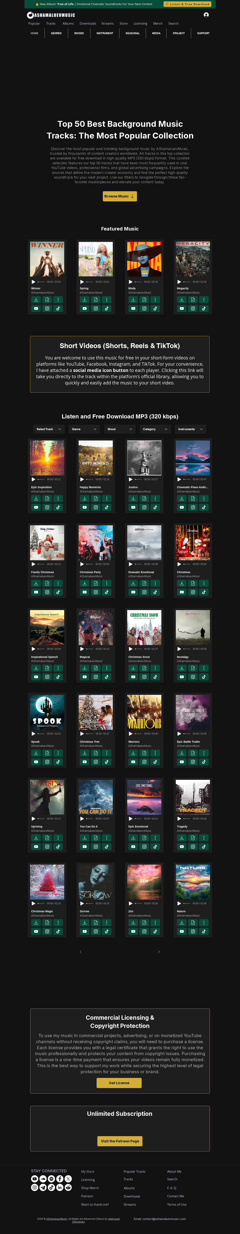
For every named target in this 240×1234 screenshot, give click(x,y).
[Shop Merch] (95, 1188)
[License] (47, 299)
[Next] (159, 952)
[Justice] (145, 487)
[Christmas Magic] (47, 911)
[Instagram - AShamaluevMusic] (34, 1187)
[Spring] (96, 288)
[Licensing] (140, 23)
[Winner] (47, 288)
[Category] (155, 429)
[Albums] (68, 23)
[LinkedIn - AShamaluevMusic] (59, 1187)
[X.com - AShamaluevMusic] (68, 1178)
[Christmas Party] (96, 572)
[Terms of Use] (181, 1205)
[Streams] (107, 23)
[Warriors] (145, 741)
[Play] (33, 282)
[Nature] (193, 911)
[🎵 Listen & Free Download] (187, 4)
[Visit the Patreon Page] (119, 1141)
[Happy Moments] (96, 487)
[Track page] (58, 299)
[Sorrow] (96, 911)
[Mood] (120, 429)
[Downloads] (88, 23)
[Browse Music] (120, 196)
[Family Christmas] (47, 572)
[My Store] (90, 1172)
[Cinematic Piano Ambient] (193, 487)
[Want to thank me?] (95, 1205)
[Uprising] (47, 826)
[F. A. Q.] (175, 1188)
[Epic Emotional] (145, 826)
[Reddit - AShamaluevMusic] (68, 1187)
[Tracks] (51, 23)
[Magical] (96, 657)
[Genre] (84, 429)
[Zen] (145, 911)
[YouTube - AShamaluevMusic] (34, 1178)
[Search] (173, 23)
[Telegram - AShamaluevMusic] (43, 1187)
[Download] (36, 299)
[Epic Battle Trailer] (193, 741)
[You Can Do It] (96, 826)
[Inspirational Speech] (47, 657)
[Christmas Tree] (96, 741)
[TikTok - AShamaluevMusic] (51, 1187)
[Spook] (47, 741)
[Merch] (157, 23)
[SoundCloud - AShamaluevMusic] (43, 1178)
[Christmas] (193, 572)
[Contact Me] (177, 1196)
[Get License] (119, 1083)
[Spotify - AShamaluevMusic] (51, 1178)
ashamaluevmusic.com (170, 1219)
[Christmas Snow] (145, 657)
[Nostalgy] (193, 657)
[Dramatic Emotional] (145, 572)
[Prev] (81, 952)
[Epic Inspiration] (47, 487)
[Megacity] (193, 288)
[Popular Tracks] (138, 1172)
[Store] (124, 23)
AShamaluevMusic (56, 1218)
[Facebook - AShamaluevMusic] (59, 1178)
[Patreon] (95, 1196)
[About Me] (175, 1172)
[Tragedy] (193, 826)
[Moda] (145, 288)
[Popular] (34, 23)
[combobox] (49, 429)
